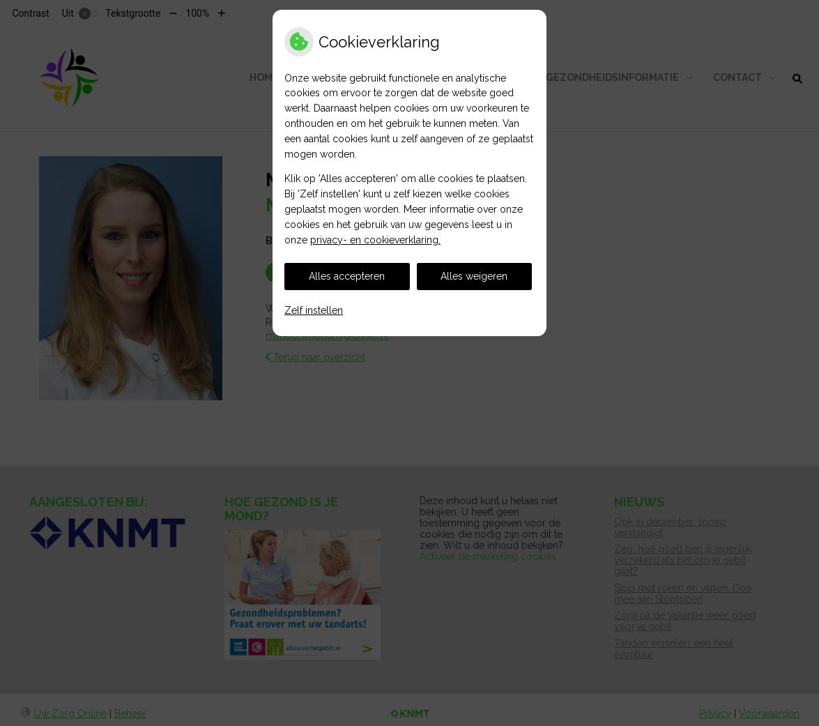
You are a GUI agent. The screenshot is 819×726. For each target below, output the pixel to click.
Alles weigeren (474, 276)
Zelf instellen (313, 310)
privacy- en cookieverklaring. (375, 239)
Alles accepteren (347, 276)
